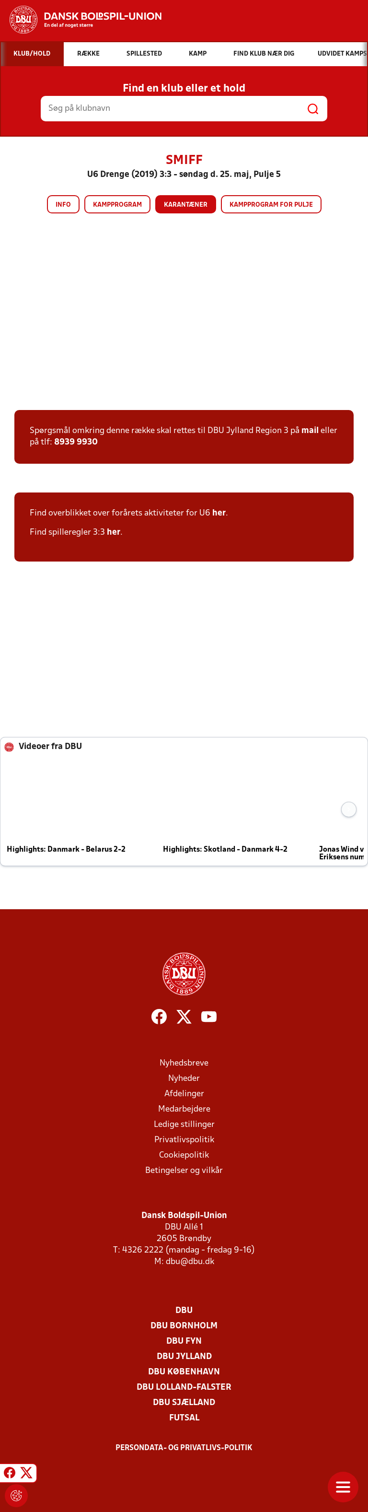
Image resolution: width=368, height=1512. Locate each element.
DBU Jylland (184, 1357)
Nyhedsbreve (184, 1063)
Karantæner (185, 205)
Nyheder (184, 1079)
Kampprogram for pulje (271, 205)
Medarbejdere (184, 1109)
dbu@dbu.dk (190, 1262)
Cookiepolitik (184, 1155)
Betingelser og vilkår (184, 1171)
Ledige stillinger (184, 1125)
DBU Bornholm (184, 1326)
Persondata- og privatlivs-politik (184, 1448)
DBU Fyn (184, 1341)
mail (310, 431)
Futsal (184, 1418)
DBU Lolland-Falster (184, 1387)
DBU (184, 1311)
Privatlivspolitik (184, 1140)
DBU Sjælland (184, 1403)
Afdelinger (184, 1094)
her (219, 513)
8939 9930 (76, 442)
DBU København (184, 1372)
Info (63, 205)
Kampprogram (117, 205)
